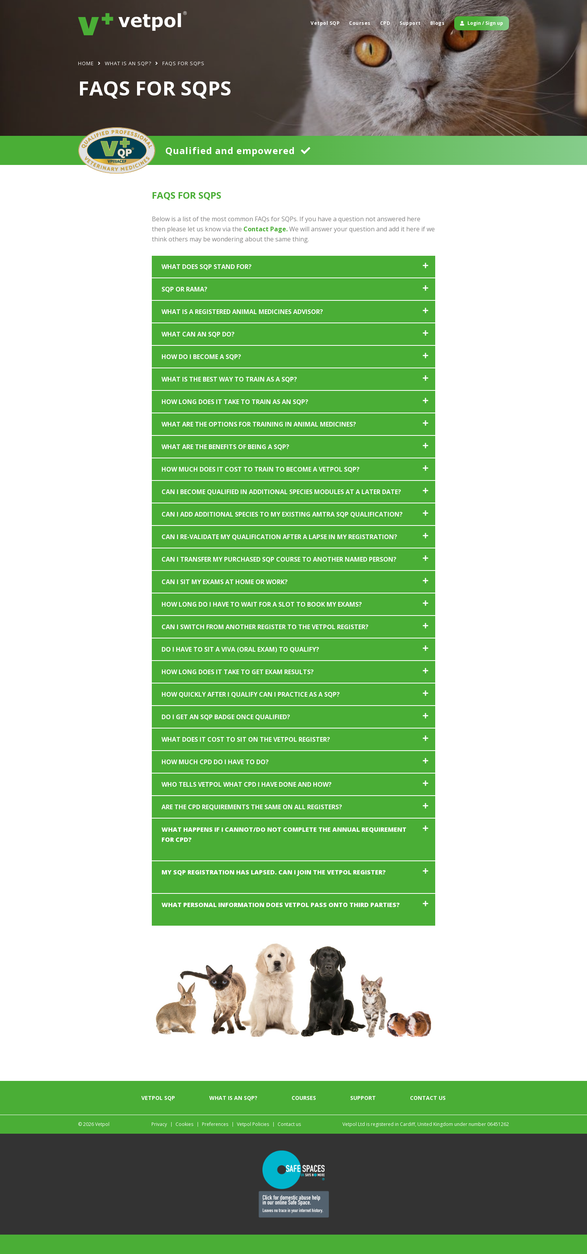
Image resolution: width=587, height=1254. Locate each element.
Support (410, 23)
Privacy (159, 1143)
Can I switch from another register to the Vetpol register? (265, 646)
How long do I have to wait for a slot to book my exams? (262, 623)
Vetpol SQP (325, 23)
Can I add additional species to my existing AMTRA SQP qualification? (282, 533)
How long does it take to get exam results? (238, 691)
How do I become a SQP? (201, 376)
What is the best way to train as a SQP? (229, 398)
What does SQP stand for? (207, 286)
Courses (360, 23)
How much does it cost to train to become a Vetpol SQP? (260, 488)
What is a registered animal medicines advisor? (242, 331)
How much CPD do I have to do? (215, 781)
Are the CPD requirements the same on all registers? (252, 826)
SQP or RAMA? (184, 308)
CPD (385, 23)
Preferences (215, 1143)
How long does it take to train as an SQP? (235, 421)
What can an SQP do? (198, 353)
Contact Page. (265, 248)
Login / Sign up (481, 23)
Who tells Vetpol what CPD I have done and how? (247, 804)
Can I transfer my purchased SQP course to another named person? (279, 578)
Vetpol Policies (253, 1143)
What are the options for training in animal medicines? (259, 443)
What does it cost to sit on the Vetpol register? (246, 758)
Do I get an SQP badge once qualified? (226, 736)
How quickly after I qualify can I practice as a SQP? (251, 713)
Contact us (428, 1117)
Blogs (437, 23)
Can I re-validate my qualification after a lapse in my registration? (279, 556)
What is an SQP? (233, 1117)
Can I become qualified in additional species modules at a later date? (281, 511)
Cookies (184, 1143)
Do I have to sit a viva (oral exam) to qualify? (240, 668)
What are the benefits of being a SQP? (225, 466)
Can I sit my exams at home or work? (225, 601)
